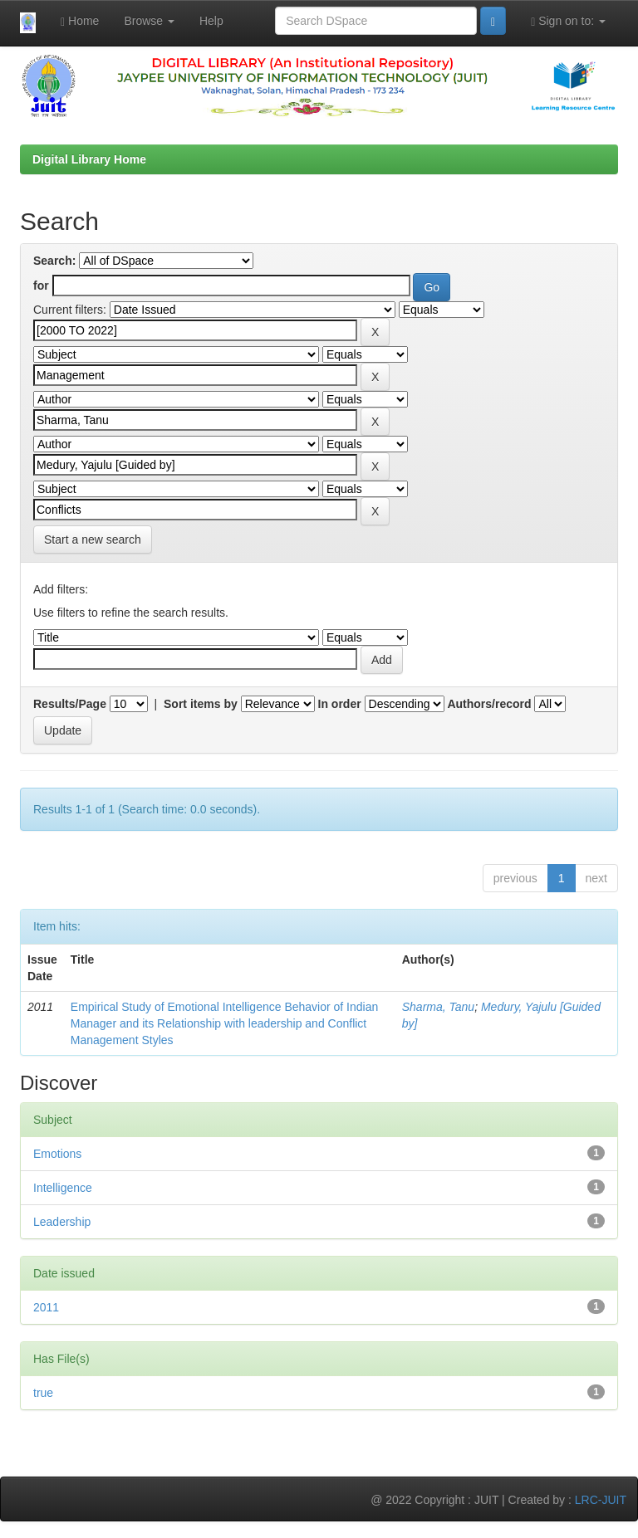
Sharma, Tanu (438, 1006)
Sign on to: (568, 21)
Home (80, 21)
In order (339, 703)
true (43, 1392)
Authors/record (489, 703)
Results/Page (69, 703)
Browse (149, 20)
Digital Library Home (89, 159)
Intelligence (62, 1187)
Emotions (57, 1153)
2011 (46, 1307)
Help (211, 20)
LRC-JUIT (600, 1499)
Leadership (62, 1221)
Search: (54, 260)
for (41, 285)
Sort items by (201, 703)
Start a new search (92, 539)
